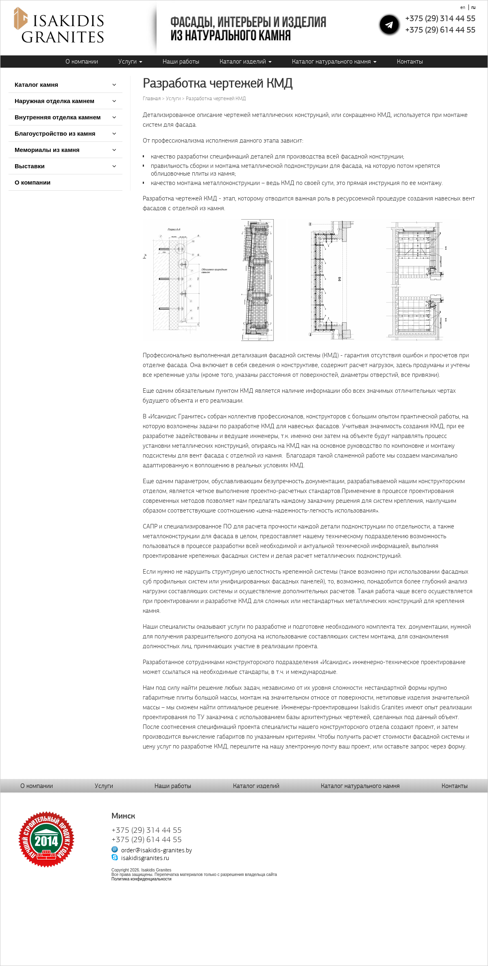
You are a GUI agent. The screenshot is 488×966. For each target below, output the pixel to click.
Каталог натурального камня (334, 61)
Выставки (30, 166)
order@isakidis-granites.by (156, 850)
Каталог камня (36, 84)
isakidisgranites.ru (145, 858)
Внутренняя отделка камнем (58, 117)
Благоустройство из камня (55, 133)
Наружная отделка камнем (55, 100)
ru (473, 7)
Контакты (410, 61)
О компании (81, 61)
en (462, 7)
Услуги (130, 61)
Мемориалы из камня (47, 149)
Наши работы (181, 61)
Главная (152, 98)
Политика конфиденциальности (141, 879)
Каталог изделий (246, 61)
